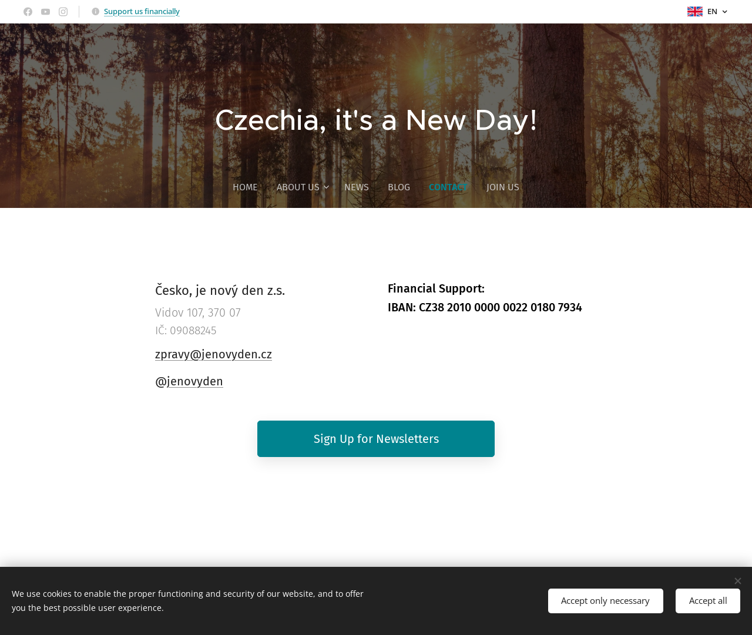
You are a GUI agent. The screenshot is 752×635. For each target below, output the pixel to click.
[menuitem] (250, 187)
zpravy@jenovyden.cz (213, 354)
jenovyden (195, 381)
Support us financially (142, 11)
